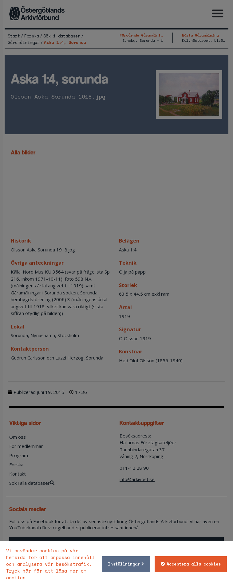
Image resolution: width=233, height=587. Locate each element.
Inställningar (124, 564)
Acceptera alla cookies (194, 564)
